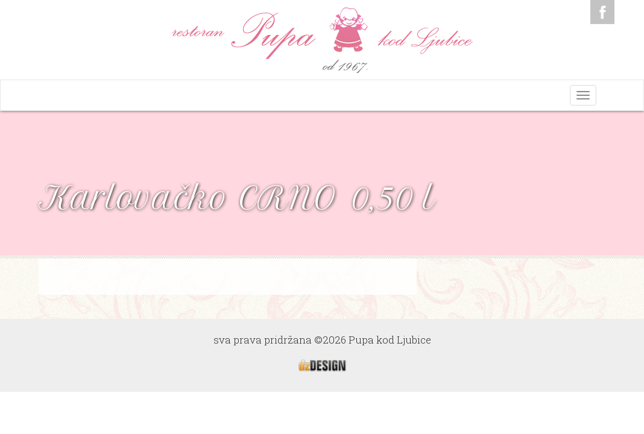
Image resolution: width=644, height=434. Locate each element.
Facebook (602, 12)
